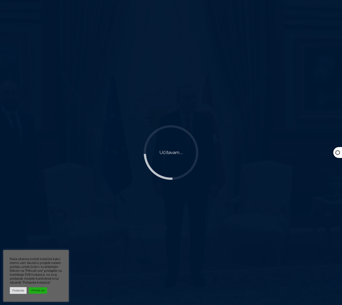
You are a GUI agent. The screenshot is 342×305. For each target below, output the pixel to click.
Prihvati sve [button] (37, 290)
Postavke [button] (18, 290)
